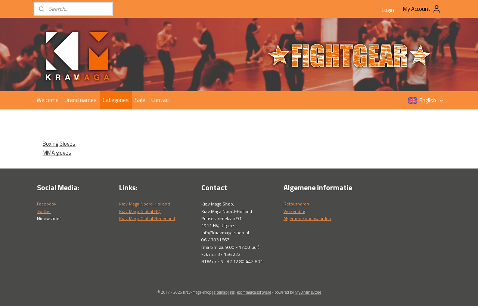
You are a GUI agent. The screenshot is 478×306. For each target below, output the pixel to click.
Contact (161, 100)
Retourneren (296, 203)
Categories (116, 100)
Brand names (81, 100)
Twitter (44, 211)
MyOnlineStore (308, 292)
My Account (422, 8)
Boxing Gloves (59, 143)
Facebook (46, 203)
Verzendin (293, 211)
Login (388, 10)
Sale (140, 100)
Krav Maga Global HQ (140, 211)
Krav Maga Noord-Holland (144, 203)
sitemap (220, 292)
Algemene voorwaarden (307, 218)
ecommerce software (254, 292)
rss (232, 292)
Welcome (48, 100)
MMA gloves (57, 152)
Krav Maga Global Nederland (147, 218)
